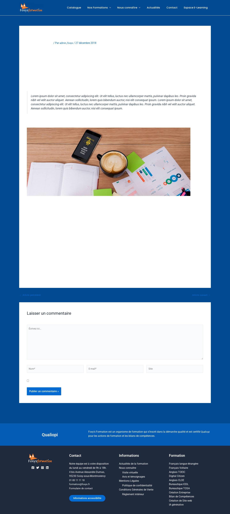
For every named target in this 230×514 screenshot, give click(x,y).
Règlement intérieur (133, 494)
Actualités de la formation (133, 463)
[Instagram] (42, 467)
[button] (115, 7)
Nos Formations (105, 7)
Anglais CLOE (176, 480)
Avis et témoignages (133, 476)
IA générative (176, 504)
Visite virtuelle (130, 472)
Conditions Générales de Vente (136, 489)
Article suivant (201, 295)
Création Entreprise (179, 492)
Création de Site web (180, 500)
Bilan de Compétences (181, 496)
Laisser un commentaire (40, 42)
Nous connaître (133, 7)
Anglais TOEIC (177, 472)
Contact (173, 8)
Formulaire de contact (81, 488)
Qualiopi (49, 434)
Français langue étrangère (183, 463)
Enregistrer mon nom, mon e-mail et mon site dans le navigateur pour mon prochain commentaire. (86, 383)
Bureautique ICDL (179, 484)
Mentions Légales (129, 480)
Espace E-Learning (196, 8)
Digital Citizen (177, 476)
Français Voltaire (178, 467)
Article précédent (30, 295)
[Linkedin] (47, 467)
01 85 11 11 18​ (77, 480)
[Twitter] (37, 467)
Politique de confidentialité (137, 485)
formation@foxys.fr (80, 484)
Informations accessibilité (89, 498)
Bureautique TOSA (179, 488)
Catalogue (81, 8)
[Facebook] (32, 467)
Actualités (156, 8)
